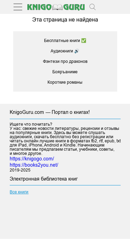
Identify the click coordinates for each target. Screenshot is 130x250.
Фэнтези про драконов (65, 61)
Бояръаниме (65, 71)
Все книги (19, 192)
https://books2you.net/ (34, 165)
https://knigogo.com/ (32, 158)
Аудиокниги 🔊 (65, 51)
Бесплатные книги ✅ (65, 40)
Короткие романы (65, 82)
